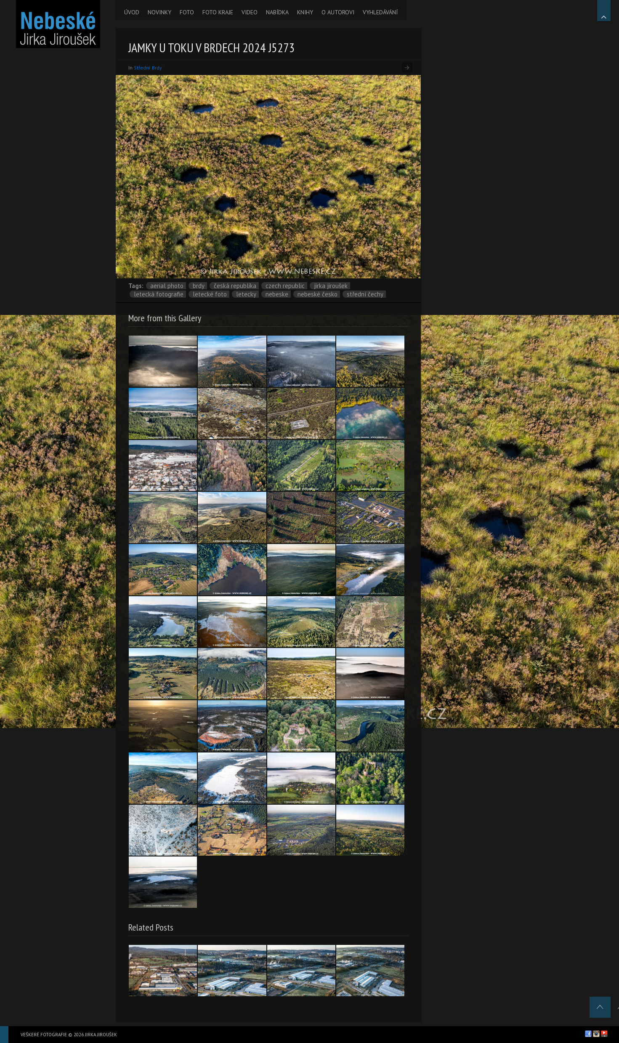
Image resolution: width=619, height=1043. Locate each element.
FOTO (187, 12)
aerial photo (166, 285)
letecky (246, 294)
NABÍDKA (277, 12)
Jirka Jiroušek (331, 285)
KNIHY (305, 12)
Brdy (199, 285)
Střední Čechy (365, 294)
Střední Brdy (148, 67)
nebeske (277, 294)
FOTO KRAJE (217, 12)
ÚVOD (131, 12)
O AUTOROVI (337, 12)
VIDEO (250, 12)
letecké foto (210, 294)
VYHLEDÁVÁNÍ (380, 12)
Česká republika (235, 285)
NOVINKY (159, 12)
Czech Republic (285, 285)
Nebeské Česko (317, 294)
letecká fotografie (158, 294)
